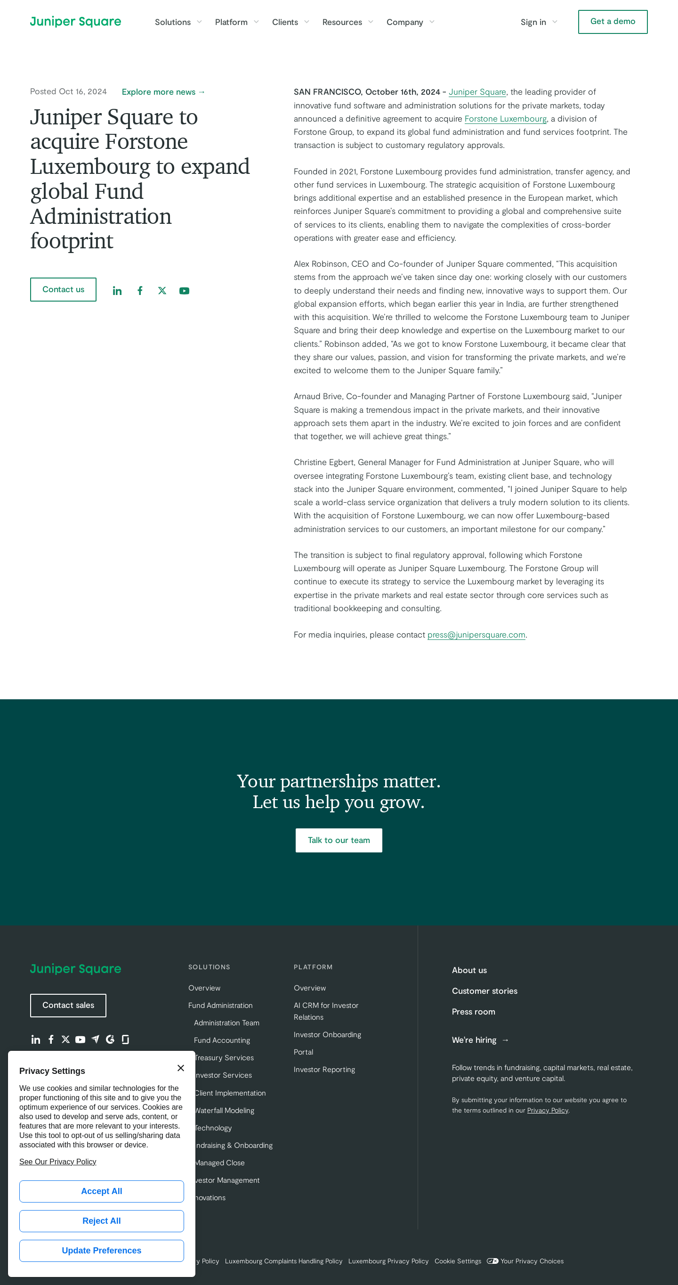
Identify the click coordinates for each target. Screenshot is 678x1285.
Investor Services (223, 1074)
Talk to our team (339, 840)
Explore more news (158, 92)
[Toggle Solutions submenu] (199, 21)
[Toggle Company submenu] (431, 21)
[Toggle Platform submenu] (256, 21)
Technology (213, 1127)
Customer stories (484, 990)
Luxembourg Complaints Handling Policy (284, 1261)
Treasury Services (224, 1057)
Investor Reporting (324, 1068)
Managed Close (219, 1162)
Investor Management (224, 1179)
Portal (303, 1051)
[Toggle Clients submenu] (306, 21)
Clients (285, 21)
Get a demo (613, 21)
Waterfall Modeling (224, 1109)
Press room (473, 1011)
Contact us (63, 289)
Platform (231, 21)
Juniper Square (477, 91)
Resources (342, 21)
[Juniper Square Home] (75, 22)
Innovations (207, 1197)
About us (469, 970)
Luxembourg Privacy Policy (388, 1261)
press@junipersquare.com (476, 634)
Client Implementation (230, 1092)
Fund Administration (220, 1004)
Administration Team (226, 1022)
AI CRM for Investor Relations (326, 1010)
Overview (204, 987)
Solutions (173, 21)
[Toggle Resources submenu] (370, 21)
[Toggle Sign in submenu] (554, 21)
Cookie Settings (458, 1261)
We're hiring (475, 1040)
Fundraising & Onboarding (230, 1144)
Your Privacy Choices (525, 1261)
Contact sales (68, 1004)
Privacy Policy (547, 1110)
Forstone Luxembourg (506, 118)
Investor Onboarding (327, 1034)
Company (405, 21)
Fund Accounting (222, 1039)
